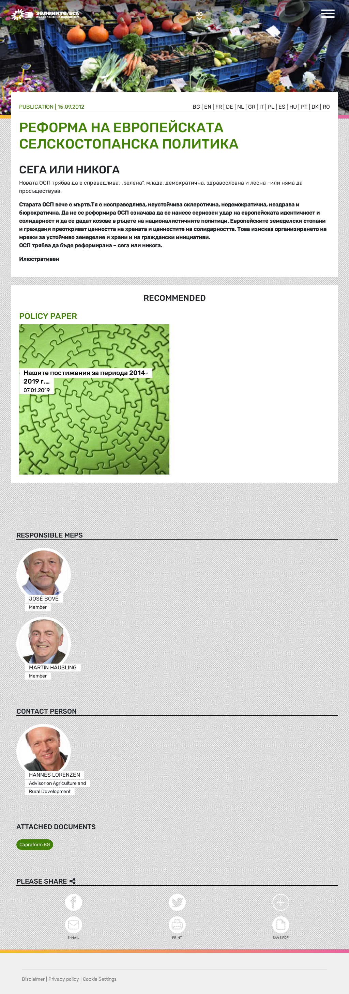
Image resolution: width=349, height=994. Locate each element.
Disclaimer (33, 979)
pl (271, 107)
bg (196, 107)
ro (326, 107)
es (281, 107)
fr (218, 107)
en (207, 107)
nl (240, 107)
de (229, 107)
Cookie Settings (100, 979)
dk (315, 107)
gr (251, 107)
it (261, 107)
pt (304, 107)
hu (293, 107)
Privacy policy (63, 979)
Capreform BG (34, 845)
